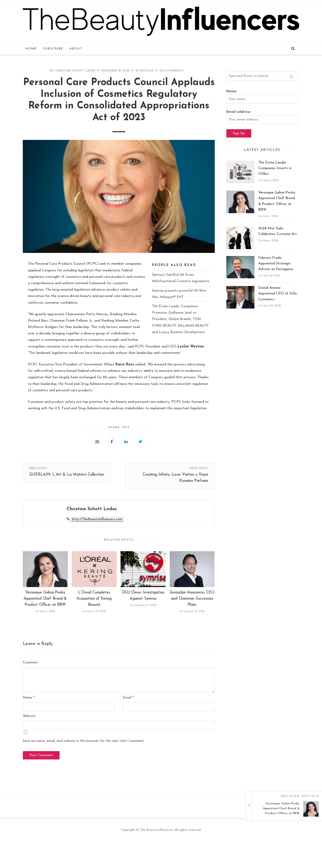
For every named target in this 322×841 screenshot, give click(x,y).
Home (31, 48)
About (76, 48)
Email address (238, 112)
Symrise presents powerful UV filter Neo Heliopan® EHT (179, 294)
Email (128, 697)
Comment (30, 662)
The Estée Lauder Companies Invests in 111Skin (275, 168)
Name (29, 697)
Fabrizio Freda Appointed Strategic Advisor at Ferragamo (275, 263)
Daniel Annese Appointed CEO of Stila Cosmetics (277, 293)
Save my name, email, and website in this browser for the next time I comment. (84, 741)
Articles (147, 70)
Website (29, 716)
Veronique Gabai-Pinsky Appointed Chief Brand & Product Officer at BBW (45, 599)
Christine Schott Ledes (75, 70)
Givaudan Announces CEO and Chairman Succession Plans (192, 599)
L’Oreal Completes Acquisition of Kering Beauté (94, 599)
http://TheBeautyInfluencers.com (97, 519)
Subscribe (53, 48)
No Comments (172, 70)
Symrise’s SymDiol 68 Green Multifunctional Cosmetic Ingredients (180, 278)
